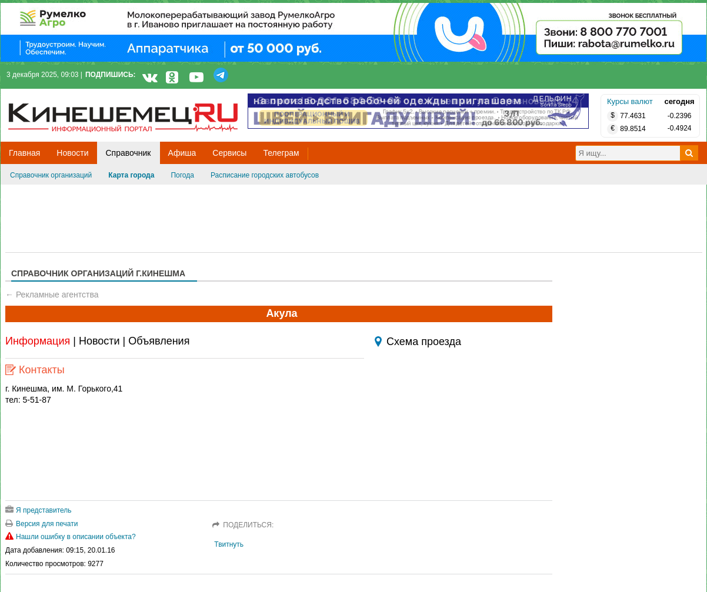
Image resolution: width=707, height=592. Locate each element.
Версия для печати (41, 524)
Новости (99, 341)
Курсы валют (630, 101)
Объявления (158, 341)
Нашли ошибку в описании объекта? (70, 537)
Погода (182, 175)
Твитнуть (229, 544)
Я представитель (38, 510)
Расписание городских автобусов (265, 175)
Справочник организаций (51, 175)
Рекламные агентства (57, 294)
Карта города (131, 175)
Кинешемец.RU (51, 95)
